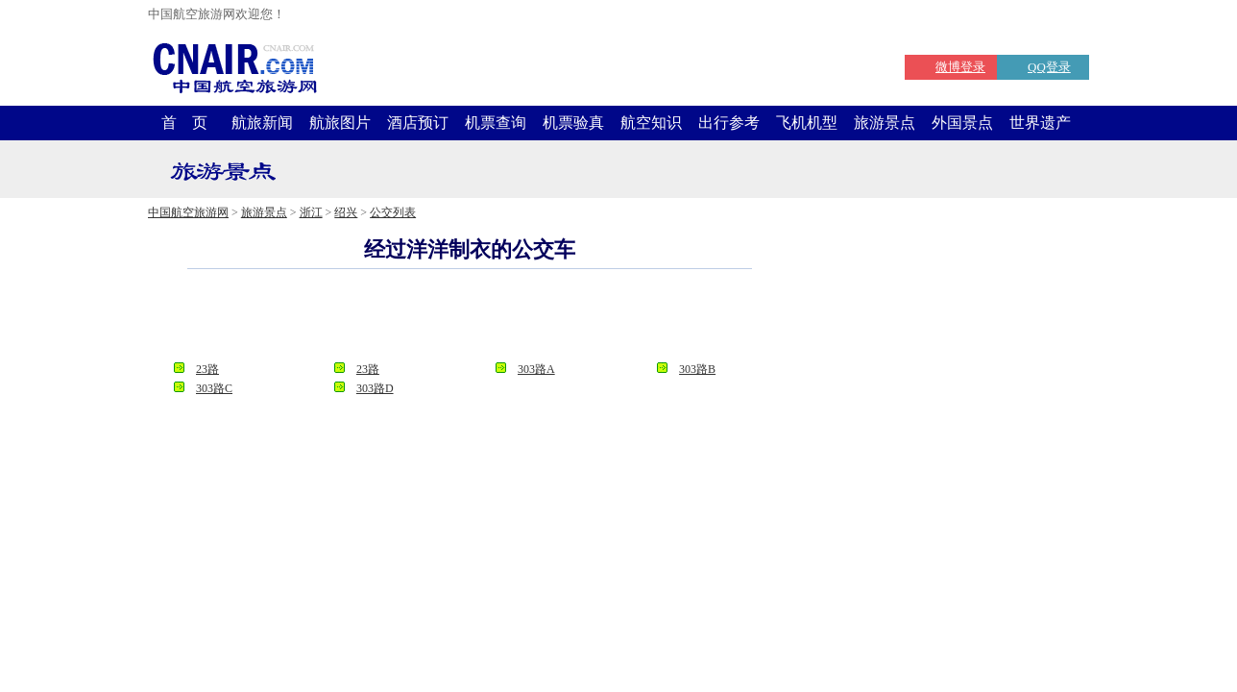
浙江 (311, 212)
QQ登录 (1049, 67)
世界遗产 (1040, 122)
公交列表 (393, 212)
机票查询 (495, 122)
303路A (536, 369)
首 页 (184, 122)
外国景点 (962, 122)
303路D (375, 388)
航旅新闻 (262, 122)
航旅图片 (340, 122)
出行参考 (729, 122)
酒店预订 (418, 122)
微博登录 (960, 67)
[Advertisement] (469, 321)
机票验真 (573, 122)
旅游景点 (884, 122)
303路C (214, 388)
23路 (207, 369)
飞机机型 (806, 122)
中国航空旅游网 (188, 212)
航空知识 (651, 122)
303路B (697, 369)
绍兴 (345, 212)
